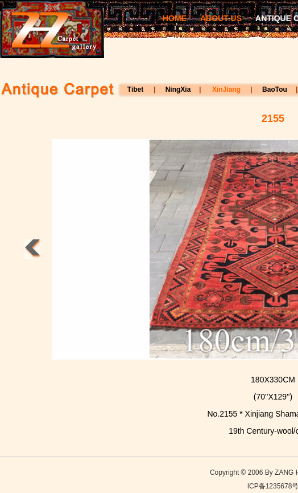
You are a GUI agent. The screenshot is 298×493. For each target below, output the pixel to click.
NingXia (178, 89)
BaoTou (274, 89)
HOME (175, 18)
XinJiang (226, 89)
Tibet (135, 89)
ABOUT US (221, 18)
